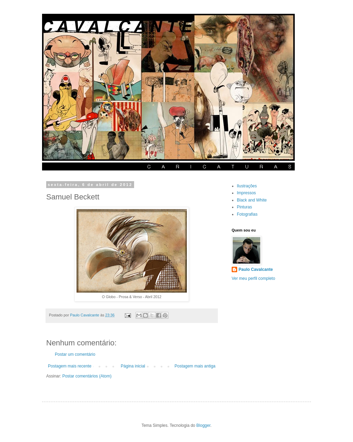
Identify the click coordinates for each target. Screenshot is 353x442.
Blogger (203, 425)
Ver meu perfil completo (253, 278)
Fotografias (247, 214)
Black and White (252, 200)
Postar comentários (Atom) (87, 376)
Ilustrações (247, 186)
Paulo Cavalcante (256, 269)
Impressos (246, 192)
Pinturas (244, 207)
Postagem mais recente (69, 366)
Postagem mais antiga (194, 366)
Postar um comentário (75, 354)
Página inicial (133, 366)
